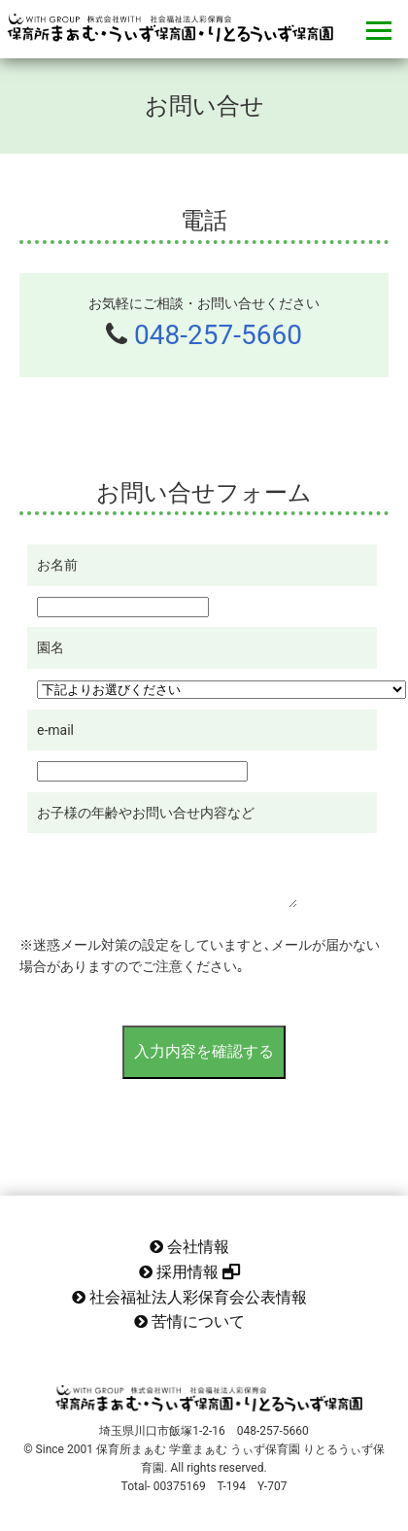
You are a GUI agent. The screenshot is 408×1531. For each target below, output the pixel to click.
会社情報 (189, 1246)
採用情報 (189, 1272)
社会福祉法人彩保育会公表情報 (189, 1297)
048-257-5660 (218, 335)
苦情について (189, 1321)
